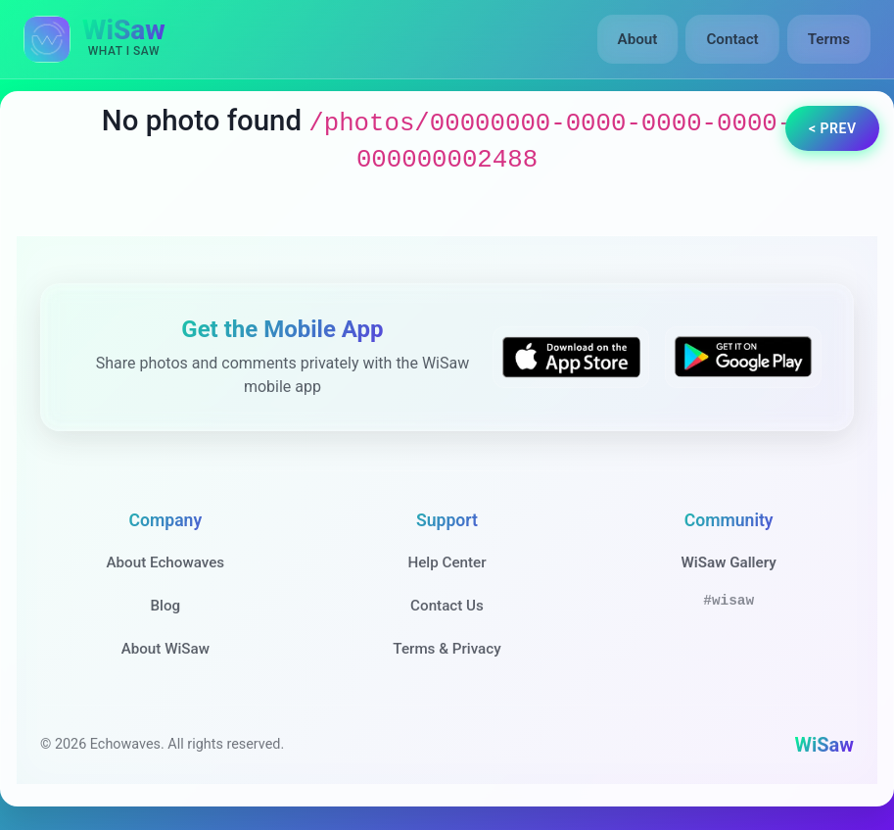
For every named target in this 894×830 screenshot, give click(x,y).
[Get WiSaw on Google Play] (743, 357)
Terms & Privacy (446, 649)
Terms (829, 39)
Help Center (446, 562)
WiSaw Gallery (728, 562)
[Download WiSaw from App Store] (571, 357)
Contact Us (447, 605)
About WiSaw (165, 649)
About (638, 39)
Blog (165, 605)
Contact (732, 39)
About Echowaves (165, 562)
